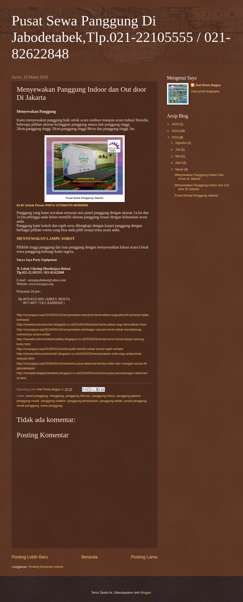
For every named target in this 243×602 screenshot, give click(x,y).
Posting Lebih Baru (30, 557)
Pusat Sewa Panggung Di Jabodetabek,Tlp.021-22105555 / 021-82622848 (121, 37)
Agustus (181, 143)
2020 (175, 124)
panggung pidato (111, 401)
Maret (179, 169)
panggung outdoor (53, 401)
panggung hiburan (77, 396)
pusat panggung (135, 401)
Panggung (57, 396)
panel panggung (37, 396)
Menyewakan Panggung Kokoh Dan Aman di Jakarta (199, 176)
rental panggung (28, 405)
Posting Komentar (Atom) (46, 566)
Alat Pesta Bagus (208, 85)
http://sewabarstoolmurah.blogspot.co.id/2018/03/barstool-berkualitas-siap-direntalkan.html (81, 324)
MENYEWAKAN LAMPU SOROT (46, 238)
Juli (178, 149)
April (178, 162)
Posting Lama (144, 557)
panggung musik (28, 401)
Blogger (145, 592)
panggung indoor (103, 396)
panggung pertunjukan (82, 401)
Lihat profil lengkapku (205, 91)
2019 (175, 131)
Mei (178, 156)
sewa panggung (51, 405)
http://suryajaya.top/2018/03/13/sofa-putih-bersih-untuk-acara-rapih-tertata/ (70, 349)
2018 (175, 137)
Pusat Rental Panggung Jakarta (196, 195)
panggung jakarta (128, 396)
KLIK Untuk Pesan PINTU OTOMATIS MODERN (52, 205)
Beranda (89, 557)
